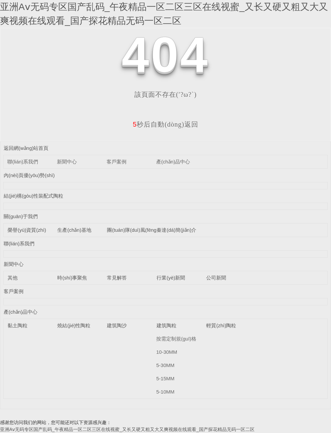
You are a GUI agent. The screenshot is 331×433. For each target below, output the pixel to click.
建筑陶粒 (166, 325)
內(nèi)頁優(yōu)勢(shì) (29, 175)
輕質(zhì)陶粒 (221, 325)
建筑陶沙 (117, 325)
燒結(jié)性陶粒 (73, 325)
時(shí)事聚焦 (72, 277)
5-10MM (165, 392)
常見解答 (117, 277)
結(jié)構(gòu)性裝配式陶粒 (33, 196)
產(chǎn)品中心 (173, 161)
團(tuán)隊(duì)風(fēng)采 (135, 230)
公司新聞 (216, 277)
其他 (13, 277)
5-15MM (165, 378)
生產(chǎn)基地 (74, 230)
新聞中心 (67, 161)
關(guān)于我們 (21, 216)
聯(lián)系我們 (22, 161)
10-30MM (166, 352)
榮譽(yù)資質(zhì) (27, 230)
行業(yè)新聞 (171, 277)
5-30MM (165, 365)
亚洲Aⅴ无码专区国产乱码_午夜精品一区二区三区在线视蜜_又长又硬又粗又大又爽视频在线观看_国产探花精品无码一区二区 (127, 429)
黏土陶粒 (17, 325)
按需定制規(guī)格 (176, 338)
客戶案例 (116, 161)
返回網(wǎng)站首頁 (26, 148)
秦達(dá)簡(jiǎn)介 (176, 230)
